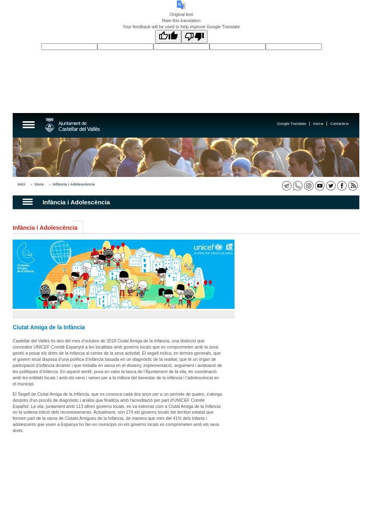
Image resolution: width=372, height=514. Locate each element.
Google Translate (291, 124)
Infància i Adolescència (74, 184)
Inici (318, 124)
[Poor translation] (194, 36)
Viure (39, 184)
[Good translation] (168, 36)
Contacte (339, 124)
